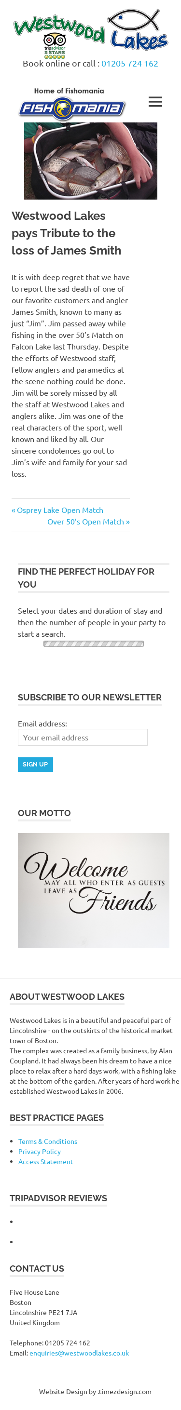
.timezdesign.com (124, 1391)
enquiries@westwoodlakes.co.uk (79, 1352)
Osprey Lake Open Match (59, 509)
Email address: (42, 723)
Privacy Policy (39, 1151)
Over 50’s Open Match (85, 521)
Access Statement (45, 1161)
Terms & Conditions (47, 1141)
